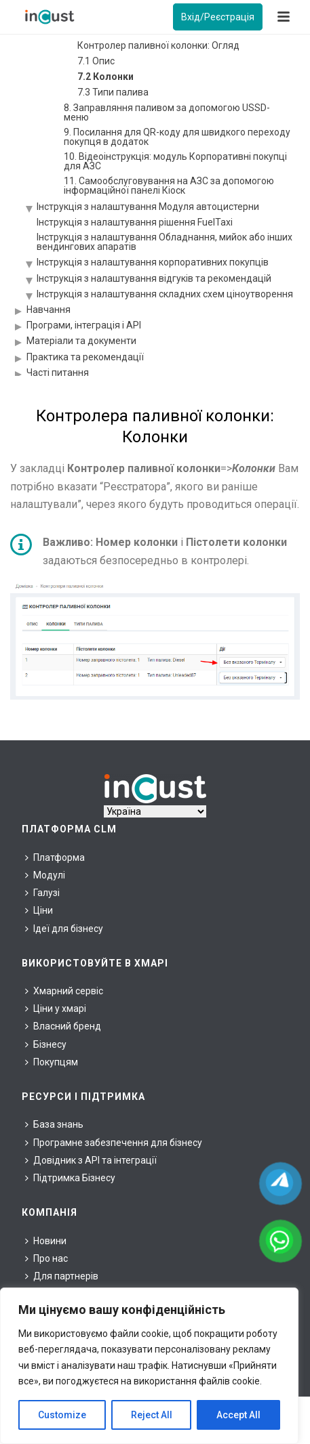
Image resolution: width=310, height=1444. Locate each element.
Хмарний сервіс (64, 990)
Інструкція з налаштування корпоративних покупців (153, 262)
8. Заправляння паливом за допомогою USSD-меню (167, 112)
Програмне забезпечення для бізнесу (113, 1142)
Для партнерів (61, 1276)
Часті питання (57, 372)
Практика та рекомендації (85, 357)
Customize (62, 1414)
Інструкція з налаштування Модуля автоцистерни (148, 206)
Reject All (151, 1414)
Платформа (55, 857)
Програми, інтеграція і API (83, 325)
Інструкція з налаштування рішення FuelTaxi (135, 222)
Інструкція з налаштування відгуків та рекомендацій (154, 278)
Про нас (46, 1258)
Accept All (238, 1414)
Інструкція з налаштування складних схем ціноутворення (165, 294)
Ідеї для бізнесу (64, 928)
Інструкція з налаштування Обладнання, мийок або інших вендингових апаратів (164, 242)
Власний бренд (63, 1026)
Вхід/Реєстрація (217, 17)
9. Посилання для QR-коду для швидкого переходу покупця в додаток (177, 137)
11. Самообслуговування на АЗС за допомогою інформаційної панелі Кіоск (169, 185)
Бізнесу (45, 1044)
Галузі (42, 892)
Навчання (48, 309)
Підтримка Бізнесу (70, 1177)
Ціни (39, 910)
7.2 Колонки (105, 76)
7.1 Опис (96, 61)
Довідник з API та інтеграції (91, 1160)
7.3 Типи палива (113, 92)
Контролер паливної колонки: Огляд (158, 45)
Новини (45, 1240)
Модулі (45, 875)
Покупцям (51, 1062)
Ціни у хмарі (55, 1008)
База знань (54, 1124)
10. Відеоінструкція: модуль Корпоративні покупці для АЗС (175, 161)
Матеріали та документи (81, 340)
